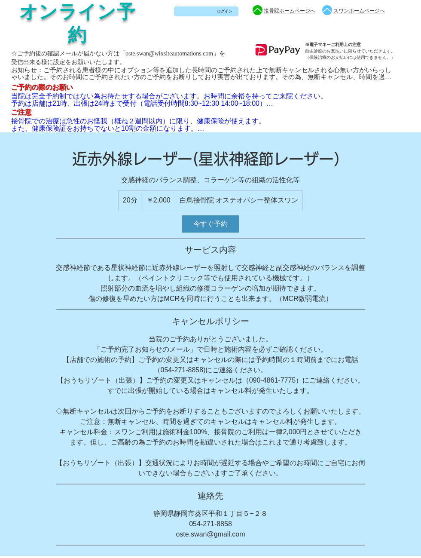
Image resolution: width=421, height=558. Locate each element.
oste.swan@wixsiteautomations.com (169, 53)
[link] (210, 224)
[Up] (257, 10)
